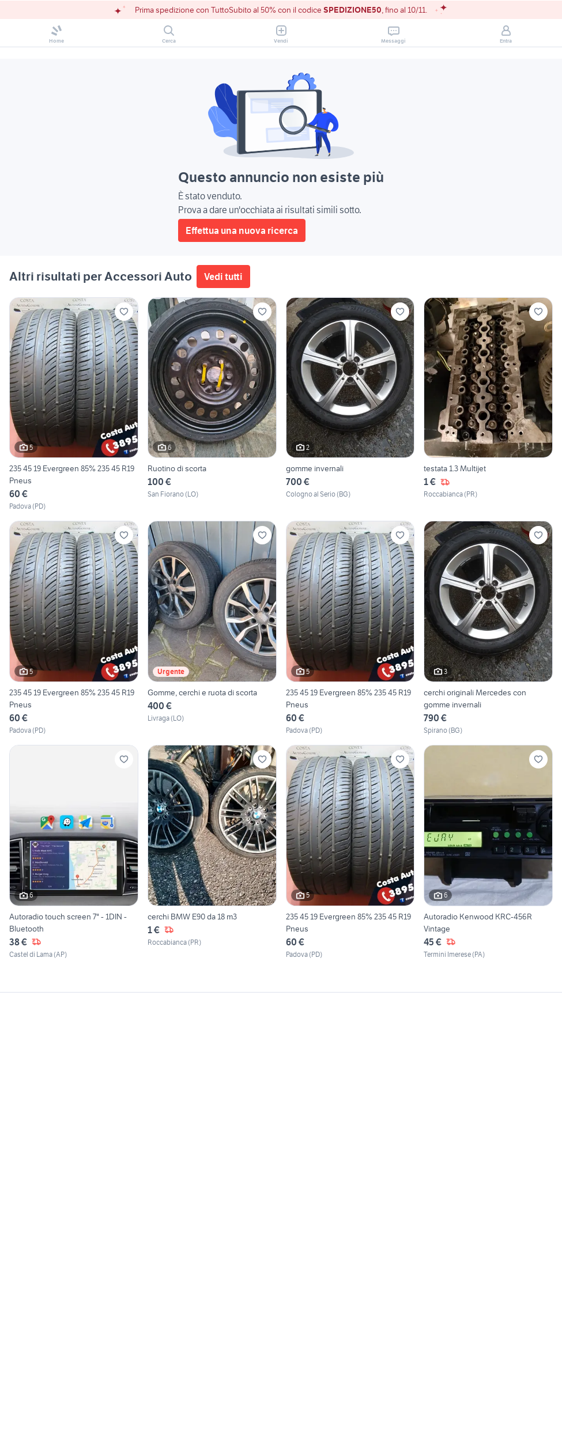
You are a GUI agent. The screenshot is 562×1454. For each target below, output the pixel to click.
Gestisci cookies (40, 1168)
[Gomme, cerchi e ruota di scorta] (212, 628)
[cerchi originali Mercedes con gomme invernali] (488, 628)
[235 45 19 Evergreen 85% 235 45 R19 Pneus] (73, 404)
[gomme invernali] (350, 404)
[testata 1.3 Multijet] (488, 404)
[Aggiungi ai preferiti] (124, 311)
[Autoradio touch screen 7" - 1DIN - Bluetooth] (73, 852)
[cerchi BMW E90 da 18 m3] (212, 852)
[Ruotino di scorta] (212, 404)
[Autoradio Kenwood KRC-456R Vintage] (488, 852)
